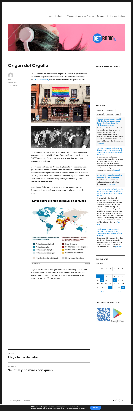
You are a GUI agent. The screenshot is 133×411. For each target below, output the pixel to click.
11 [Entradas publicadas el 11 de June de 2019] (102, 280)
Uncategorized (13, 85)
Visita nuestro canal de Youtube (80, 16)
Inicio (50, 16)
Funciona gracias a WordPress (20, 401)
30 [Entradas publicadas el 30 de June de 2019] (123, 287)
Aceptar (95, 408)
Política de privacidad (116, 16)
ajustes (82, 409)
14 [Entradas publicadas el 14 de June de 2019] (114, 280)
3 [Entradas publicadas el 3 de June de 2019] (97, 276)
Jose (9, 79)
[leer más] (100, 143)
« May (102, 291)
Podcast (58, 16)
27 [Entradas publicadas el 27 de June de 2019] (110, 287)
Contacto (100, 16)
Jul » (119, 291)
